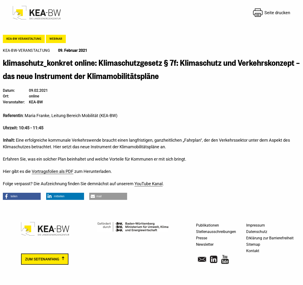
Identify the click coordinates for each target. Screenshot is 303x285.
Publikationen (207, 225)
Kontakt (252, 251)
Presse (201, 238)
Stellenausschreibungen (216, 231)
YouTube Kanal (148, 183)
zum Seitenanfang (42, 259)
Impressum (255, 225)
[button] (22, 196)
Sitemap (253, 244)
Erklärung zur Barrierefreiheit (270, 238)
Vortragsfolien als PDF (52, 171)
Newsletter (205, 244)
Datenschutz (256, 231)
